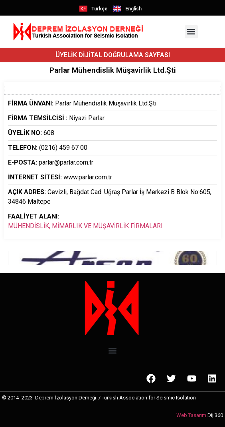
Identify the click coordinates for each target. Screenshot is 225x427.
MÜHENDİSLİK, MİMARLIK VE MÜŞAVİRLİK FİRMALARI (85, 226)
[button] (191, 31)
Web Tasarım (191, 415)
